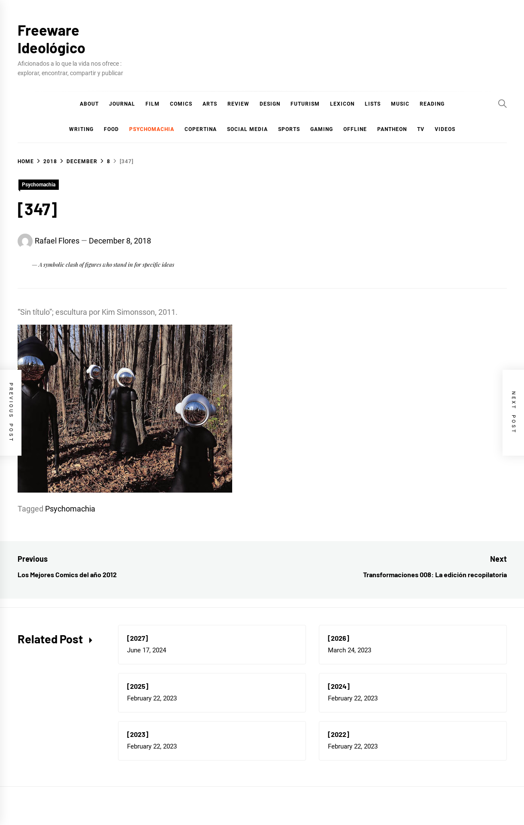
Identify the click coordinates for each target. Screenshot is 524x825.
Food (111, 129)
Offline (355, 129)
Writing (81, 129)
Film (152, 104)
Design (270, 104)
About (89, 104)
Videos (445, 129)
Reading (432, 104)
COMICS (181, 104)
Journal (122, 104)
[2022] (338, 734)
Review (238, 104)
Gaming (321, 129)
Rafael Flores (57, 240)
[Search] (502, 103)
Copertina (201, 129)
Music (400, 104)
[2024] (339, 686)
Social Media (247, 129)
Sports (289, 129)
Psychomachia (151, 129)
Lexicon (342, 104)
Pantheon (392, 129)
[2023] (137, 734)
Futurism (305, 104)
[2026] (338, 638)
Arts (210, 104)
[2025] (137, 686)
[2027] (137, 638)
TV (420, 129)
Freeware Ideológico (51, 38)
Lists (373, 104)
